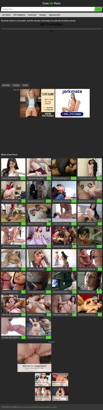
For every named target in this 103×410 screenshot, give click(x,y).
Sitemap (25, 407)
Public (25, 85)
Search (98, 9)
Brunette (6, 85)
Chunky (16, 85)
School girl (32, 15)
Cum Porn (51, 3)
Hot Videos (6, 15)
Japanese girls (54, 15)
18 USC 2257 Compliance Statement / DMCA (43, 407)
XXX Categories (19, 15)
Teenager (42, 15)
